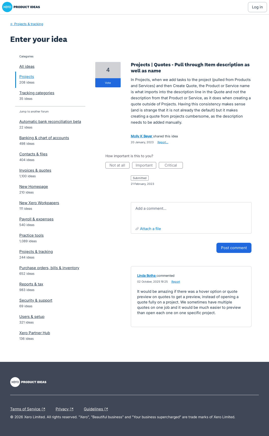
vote (108, 83)
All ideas (27, 66)
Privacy (66, 409)
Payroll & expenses (36, 219)
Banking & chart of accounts (44, 137)
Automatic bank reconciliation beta (50, 121)
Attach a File (150, 228)
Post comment (234, 247)
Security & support (35, 300)
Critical (174, 166)
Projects (26, 76)
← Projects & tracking (26, 24)
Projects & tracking (36, 251)
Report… (162, 142)
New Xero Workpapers (39, 202)
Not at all (119, 166)
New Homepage (33, 186)
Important (146, 166)
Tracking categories (36, 92)
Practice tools (31, 235)
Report (175, 281)
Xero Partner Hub (34, 332)
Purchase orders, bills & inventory (49, 267)
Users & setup (31, 316)
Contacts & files (33, 154)
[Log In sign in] (257, 7)
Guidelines (97, 409)
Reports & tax (31, 284)
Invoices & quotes (35, 170)
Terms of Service (29, 409)
